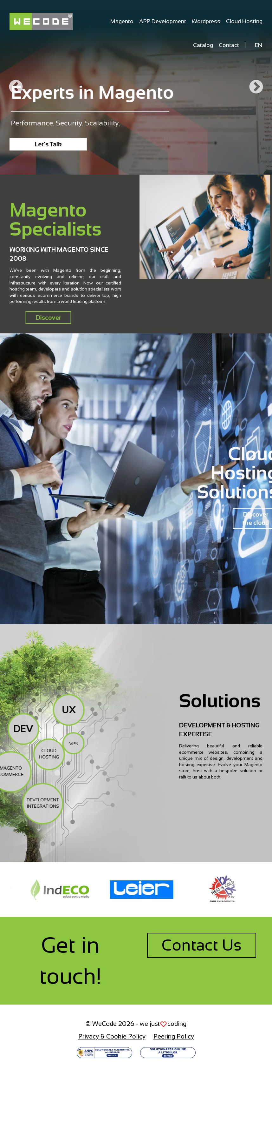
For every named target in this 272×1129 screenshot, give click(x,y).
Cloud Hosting (244, 21)
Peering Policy (173, 1036)
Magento (121, 21)
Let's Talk (48, 144)
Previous (16, 87)
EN (258, 45)
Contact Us (202, 945)
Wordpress (206, 21)
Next (256, 87)
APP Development (162, 21)
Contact (229, 45)
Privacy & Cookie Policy (112, 1036)
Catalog (203, 45)
